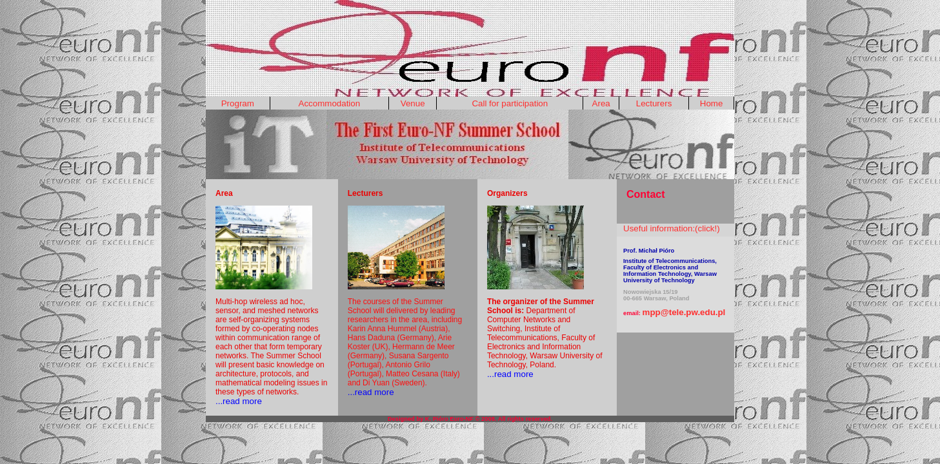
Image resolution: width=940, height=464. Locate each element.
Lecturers (654, 103)
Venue (413, 103)
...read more (238, 401)
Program (237, 103)
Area (601, 103)
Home (711, 103)
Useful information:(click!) (671, 228)
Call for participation (510, 103)
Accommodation (330, 103)
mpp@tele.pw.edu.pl (684, 312)
